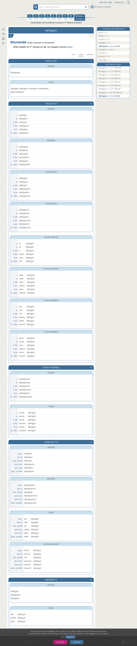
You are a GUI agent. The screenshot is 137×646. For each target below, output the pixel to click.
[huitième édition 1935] (71, 17)
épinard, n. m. (104, 56)
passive (90, 54)
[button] (3, 29)
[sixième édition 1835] (59, 17)
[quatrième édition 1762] (47, 17)
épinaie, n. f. (104, 53)
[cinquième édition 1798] (53, 17)
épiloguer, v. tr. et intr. (110, 46)
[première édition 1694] (30, 17)
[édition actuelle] (79, 17)
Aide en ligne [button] (105, 2)
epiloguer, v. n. (110, 67)
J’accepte (60, 642)
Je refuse (76, 642)
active (81, 54)
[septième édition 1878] (65, 17)
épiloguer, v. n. (109, 74)
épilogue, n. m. (105, 42)
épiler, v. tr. (103, 32)
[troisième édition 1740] (41, 17)
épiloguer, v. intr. (110, 92)
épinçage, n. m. (105, 59)
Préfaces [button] (119, 2)
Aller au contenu (17, 2)
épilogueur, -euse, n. (107, 49)
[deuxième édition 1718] (36, 17)
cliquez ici (70, 637)
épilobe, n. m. (104, 39)
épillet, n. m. (104, 36)
